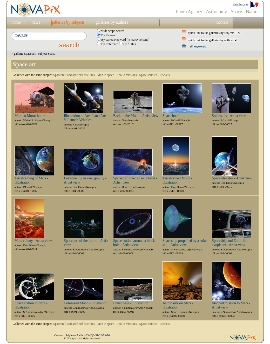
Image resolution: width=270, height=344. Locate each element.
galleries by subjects (68, 22)
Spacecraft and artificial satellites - (75, 75)
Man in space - (106, 75)
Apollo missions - (127, 75)
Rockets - (166, 75)
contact (222, 22)
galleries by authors (112, 22)
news (36, 22)
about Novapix (240, 4)
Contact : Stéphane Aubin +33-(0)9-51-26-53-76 (82, 335)
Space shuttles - (149, 75)
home (16, 22)
